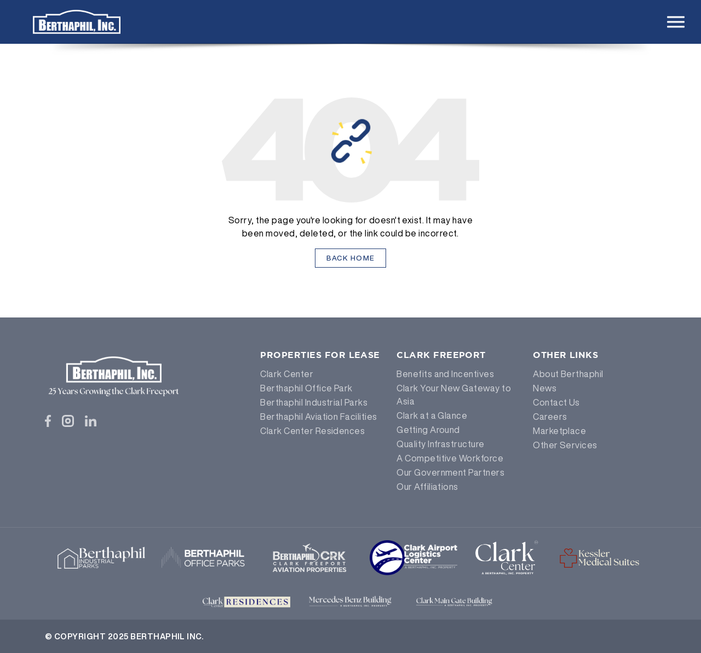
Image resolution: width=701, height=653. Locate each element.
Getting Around (428, 429)
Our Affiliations (427, 486)
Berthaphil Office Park (306, 388)
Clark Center (286, 373)
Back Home (350, 258)
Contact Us (556, 402)
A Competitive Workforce (450, 458)
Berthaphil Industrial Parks (313, 402)
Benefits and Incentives (445, 373)
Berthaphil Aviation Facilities (318, 416)
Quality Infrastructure (441, 444)
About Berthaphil (568, 373)
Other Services (565, 445)
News (544, 388)
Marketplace (559, 430)
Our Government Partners (450, 472)
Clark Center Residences (312, 430)
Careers (550, 416)
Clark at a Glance (432, 415)
